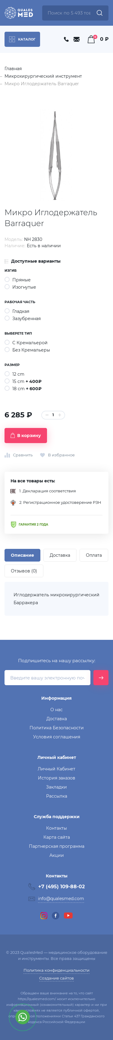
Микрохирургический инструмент (43, 76)
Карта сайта (56, 837)
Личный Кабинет (56, 769)
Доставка (56, 718)
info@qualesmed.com (61, 898)
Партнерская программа (56, 846)
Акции (56, 855)
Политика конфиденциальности (56, 970)
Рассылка (56, 796)
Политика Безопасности (57, 728)
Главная (13, 68)
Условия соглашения (56, 737)
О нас (56, 709)
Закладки (56, 787)
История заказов (56, 778)
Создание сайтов (56, 978)
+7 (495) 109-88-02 (61, 886)
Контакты (56, 828)
